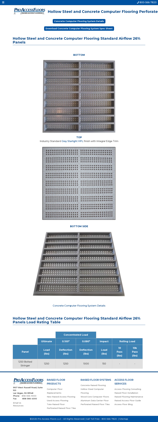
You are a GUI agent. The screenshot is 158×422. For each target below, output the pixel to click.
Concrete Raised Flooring (93, 385)
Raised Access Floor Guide (127, 400)
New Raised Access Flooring (61, 397)
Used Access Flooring (57, 400)
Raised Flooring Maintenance (128, 397)
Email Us (17, 403)
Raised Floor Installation (126, 393)
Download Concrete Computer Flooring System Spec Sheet (79, 28)
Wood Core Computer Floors (95, 397)
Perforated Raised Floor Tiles (61, 408)
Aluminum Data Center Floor (95, 400)
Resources (18, 405)
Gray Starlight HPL (72, 141)
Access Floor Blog (123, 404)
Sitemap (123, 419)
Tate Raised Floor (56, 404)
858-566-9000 (29, 396)
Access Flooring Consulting (127, 389)
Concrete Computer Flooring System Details (79, 21)
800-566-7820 (147, 2)
